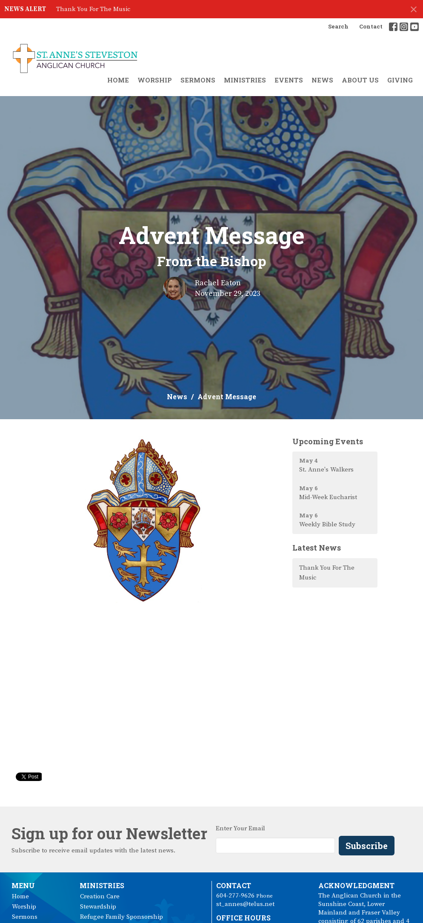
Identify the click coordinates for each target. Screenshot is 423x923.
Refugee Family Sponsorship (121, 917)
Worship (154, 80)
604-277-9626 (235, 896)
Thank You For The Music (93, 9)
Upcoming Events (327, 441)
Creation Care (100, 896)
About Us (360, 80)
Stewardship (98, 907)
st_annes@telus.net (245, 904)
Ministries (245, 80)
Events (288, 80)
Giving (400, 80)
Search (338, 26)
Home (118, 80)
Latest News (316, 547)
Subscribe (367, 845)
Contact (371, 26)
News (322, 80)
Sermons (197, 80)
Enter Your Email (240, 828)
